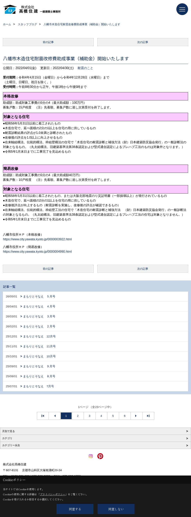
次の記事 (142, 42)
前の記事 (48, 42)
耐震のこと (85, 68)
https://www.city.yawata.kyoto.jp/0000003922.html (37, 239)
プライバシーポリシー (52, 494)
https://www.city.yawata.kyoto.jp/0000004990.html (37, 251)
